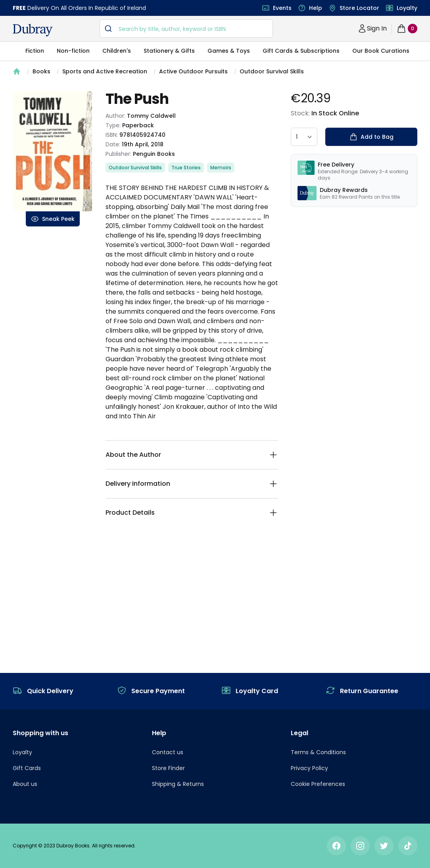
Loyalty (407, 8)
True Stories (186, 167)
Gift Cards (27, 768)
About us (25, 784)
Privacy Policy (309, 768)
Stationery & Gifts (169, 51)
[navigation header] (33, 30)
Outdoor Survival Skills (272, 71)
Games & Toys (228, 51)
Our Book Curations (380, 51)
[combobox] (186, 28)
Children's (116, 51)
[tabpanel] (53, 151)
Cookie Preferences (318, 784)
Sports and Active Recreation (104, 71)
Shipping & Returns (178, 784)
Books (41, 71)
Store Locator (359, 8)
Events (282, 8)
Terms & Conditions (318, 752)
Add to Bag (371, 137)
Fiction (34, 51)
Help (315, 8)
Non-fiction (73, 51)
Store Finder (168, 768)
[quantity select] (304, 137)
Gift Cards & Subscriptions (301, 51)
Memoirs (220, 167)
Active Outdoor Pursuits (193, 71)
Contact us (167, 752)
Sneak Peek (53, 219)
